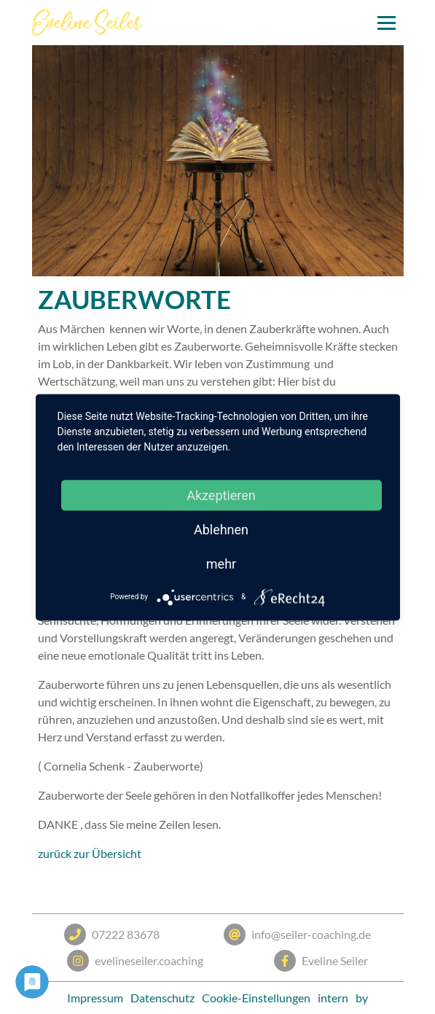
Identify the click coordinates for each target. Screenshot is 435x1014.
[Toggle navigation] (386, 22)
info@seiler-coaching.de (297, 934)
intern (333, 998)
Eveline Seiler (321, 961)
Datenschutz (162, 998)
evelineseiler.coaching (135, 961)
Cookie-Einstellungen (256, 998)
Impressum (95, 998)
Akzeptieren (221, 494)
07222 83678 (112, 934)
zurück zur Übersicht (89, 853)
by (362, 998)
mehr (221, 563)
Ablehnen (221, 529)
